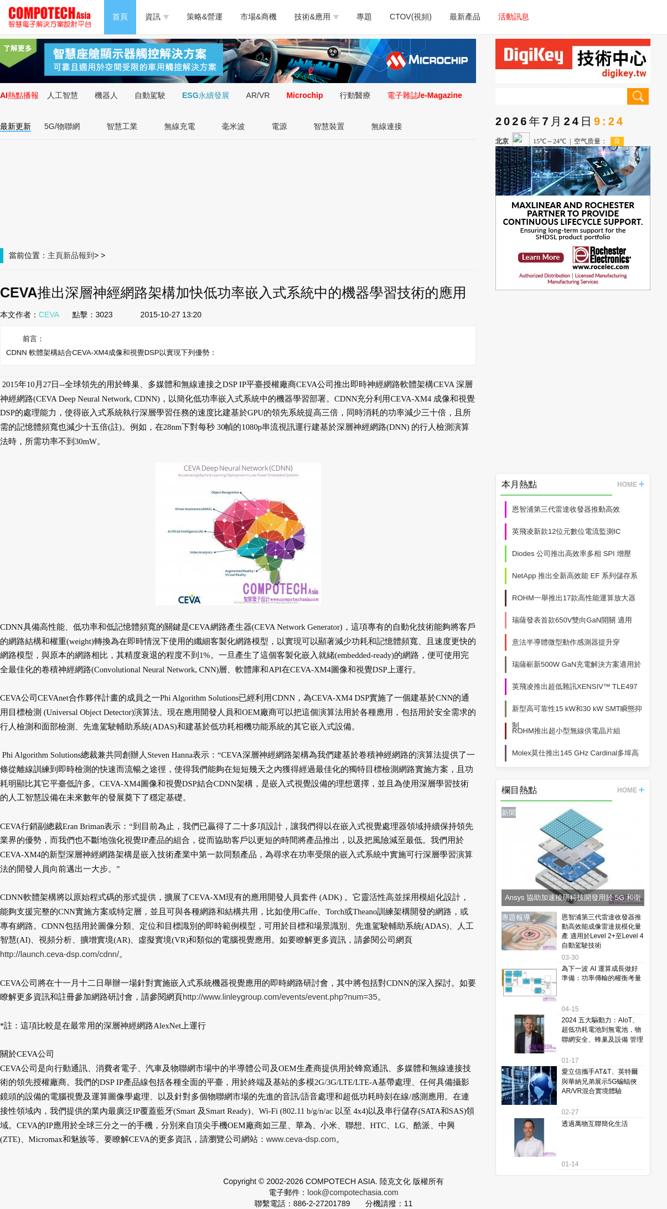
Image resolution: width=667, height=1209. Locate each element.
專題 (364, 16)
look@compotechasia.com (352, 1192)
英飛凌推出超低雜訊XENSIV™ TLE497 (575, 686)
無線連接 (386, 126)
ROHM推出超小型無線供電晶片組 (566, 731)
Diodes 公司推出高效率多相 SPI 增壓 (571, 553)
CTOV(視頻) (411, 16)
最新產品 (464, 16)
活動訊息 (513, 16)
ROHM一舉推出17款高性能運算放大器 (573, 598)
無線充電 (179, 126)
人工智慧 (62, 95)
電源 (279, 126)
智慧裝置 (329, 126)
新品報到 (78, 255)
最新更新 (15, 126)
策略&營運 (205, 16)
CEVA (49, 314)
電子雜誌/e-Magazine (424, 95)
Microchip (304, 95)
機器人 (106, 95)
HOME (630, 484)
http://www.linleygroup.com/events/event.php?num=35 (280, 996)
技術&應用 (316, 16)
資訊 (157, 16)
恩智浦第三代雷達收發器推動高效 (566, 509)
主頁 (55, 255)
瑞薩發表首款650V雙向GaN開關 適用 (572, 620)
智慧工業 (122, 126)
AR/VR (258, 95)
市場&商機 (258, 16)
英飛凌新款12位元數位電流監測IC (566, 531)
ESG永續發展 (206, 95)
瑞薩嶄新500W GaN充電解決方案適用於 (576, 664)
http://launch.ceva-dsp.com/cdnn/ (59, 954)
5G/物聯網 (62, 126)
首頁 (120, 16)
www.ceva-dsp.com (301, 1139)
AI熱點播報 (19, 95)
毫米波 (233, 126)
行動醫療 (355, 95)
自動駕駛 (150, 95)
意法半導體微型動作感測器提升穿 (566, 642)
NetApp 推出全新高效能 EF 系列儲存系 (575, 576)
